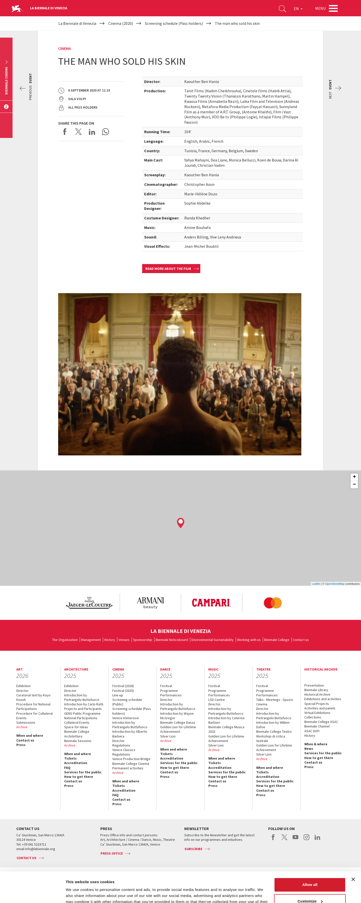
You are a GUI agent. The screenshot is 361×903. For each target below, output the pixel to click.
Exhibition (23, 686)
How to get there (78, 776)
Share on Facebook (65, 131)
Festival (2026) (123, 686)
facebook (273, 840)
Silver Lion (167, 736)
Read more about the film (168, 268)
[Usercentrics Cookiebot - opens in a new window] (32, 893)
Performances (171, 695)
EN (298, 8)
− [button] (354, 484)
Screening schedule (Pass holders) (131, 710)
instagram (306, 840)
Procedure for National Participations (33, 706)
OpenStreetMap (335, 583)
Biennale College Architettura (76, 733)
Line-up (117, 695)
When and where (29, 735)
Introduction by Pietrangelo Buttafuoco (81, 697)
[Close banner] (353, 851)
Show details (77, 893)
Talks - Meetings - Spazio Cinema (274, 701)
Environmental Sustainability (213, 639)
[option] (89, 602)
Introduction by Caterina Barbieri (226, 720)
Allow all (309, 856)
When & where (315, 744)
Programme (169, 690)
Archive (22, 727)
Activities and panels (319, 708)
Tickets (70, 758)
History (109, 639)
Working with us (249, 639)
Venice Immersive (125, 718)
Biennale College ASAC (321, 721)
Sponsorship (142, 639)
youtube (295, 840)
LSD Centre (216, 699)
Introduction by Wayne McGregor (177, 715)
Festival (166, 686)
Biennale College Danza (177, 722)
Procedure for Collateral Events (34, 715)
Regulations (121, 745)
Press (21, 745)
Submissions (25, 722)
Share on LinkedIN (92, 131)
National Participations (81, 718)
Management (91, 639)
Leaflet (316, 583)
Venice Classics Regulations (123, 752)
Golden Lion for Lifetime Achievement (178, 729)
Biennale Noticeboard (172, 639)
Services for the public (83, 772)
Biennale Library (316, 690)
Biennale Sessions (78, 740)
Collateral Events (76, 722)
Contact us (301, 639)
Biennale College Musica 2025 (226, 729)
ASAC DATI (311, 731)
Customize (310, 872)
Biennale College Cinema (130, 763)
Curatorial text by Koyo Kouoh (33, 697)
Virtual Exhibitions (317, 712)
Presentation (314, 685)
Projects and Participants (83, 708)
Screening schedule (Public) (127, 701)
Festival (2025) (123, 690)
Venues (124, 639)
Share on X (78, 131)
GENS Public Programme (82, 713)
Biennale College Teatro (274, 731)
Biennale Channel (317, 726)
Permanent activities (127, 768)
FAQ (67, 767)
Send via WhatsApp (105, 131)
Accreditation (75, 763)
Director (22, 690)
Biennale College (276, 639)
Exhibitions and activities (322, 699)
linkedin (317, 840)
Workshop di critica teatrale (270, 738)
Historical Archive (317, 694)
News (308, 748)
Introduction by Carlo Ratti (83, 704)
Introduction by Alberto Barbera (129, 733)
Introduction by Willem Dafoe (273, 724)
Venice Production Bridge (131, 759)
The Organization (65, 639)
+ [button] (354, 477)
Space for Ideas (76, 727)
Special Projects (316, 703)
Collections (312, 717)
